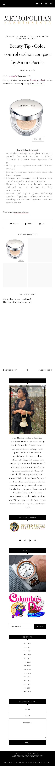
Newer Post (10, 370)
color (38, 36)
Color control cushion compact (27, 150)
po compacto (33, 38)
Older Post (45, 370)
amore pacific (12, 36)
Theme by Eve (44, 762)
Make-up (46, 36)
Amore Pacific (37, 83)
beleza (30, 36)
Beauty (23, 36)
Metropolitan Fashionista (24, 762)
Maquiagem (21, 38)
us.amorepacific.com (21, 212)
